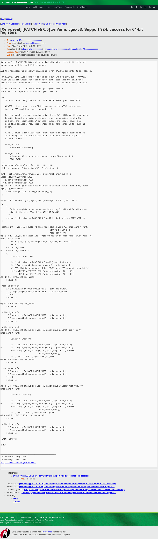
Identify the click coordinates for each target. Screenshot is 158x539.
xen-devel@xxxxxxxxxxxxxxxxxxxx (26, 40)
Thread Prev (25, 24)
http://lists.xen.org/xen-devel (18, 462)
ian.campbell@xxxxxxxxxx (56, 49)
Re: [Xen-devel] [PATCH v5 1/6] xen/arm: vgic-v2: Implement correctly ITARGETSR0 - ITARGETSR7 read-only (74, 489)
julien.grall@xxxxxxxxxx (34, 43)
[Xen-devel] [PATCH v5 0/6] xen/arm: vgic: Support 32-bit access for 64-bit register (51, 476)
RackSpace (47, 532)
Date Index (49, 24)
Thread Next (37, 24)
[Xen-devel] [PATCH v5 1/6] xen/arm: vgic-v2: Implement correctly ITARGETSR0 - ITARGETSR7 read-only (67, 484)
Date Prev (5, 24)
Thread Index (60, 24)
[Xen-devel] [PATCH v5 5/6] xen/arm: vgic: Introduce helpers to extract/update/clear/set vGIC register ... (67, 487)
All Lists (9, 18)
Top (2, 18)
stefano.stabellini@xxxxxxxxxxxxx (83, 49)
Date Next (15, 24)
